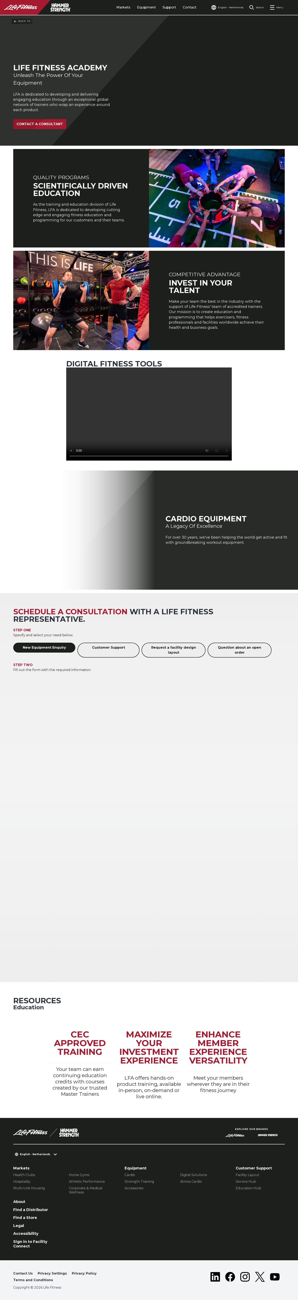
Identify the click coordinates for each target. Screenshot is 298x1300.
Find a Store (25, 1217)
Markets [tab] (123, 7)
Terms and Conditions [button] (33, 1280)
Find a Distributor (30, 1210)
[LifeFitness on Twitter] (260, 1277)
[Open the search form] (257, 7)
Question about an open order (239, 650)
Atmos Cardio (191, 1182)
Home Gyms (79, 1175)
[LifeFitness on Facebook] (230, 1277)
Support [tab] (169, 7)
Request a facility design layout (173, 650)
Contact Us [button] (23, 1273)
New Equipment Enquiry (44, 647)
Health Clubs (24, 1175)
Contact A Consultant (40, 124)
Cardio (130, 1175)
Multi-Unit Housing (29, 1188)
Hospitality (21, 1182)
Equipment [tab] (146, 7)
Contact (189, 7)
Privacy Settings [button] (52, 1273)
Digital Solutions (193, 1175)
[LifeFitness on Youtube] (275, 1277)
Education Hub (248, 1188)
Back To (21, 21)
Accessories (134, 1188)
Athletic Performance (87, 1182)
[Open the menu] (276, 7)
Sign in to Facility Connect (30, 1244)
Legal (18, 1225)
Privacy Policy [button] (84, 1273)
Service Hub (246, 1182)
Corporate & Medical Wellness (85, 1190)
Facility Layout (247, 1175)
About (19, 1201)
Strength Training (139, 1182)
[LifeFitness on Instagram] (245, 1277)
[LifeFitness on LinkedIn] (215, 1277)
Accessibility (25, 1233)
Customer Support (108, 647)
